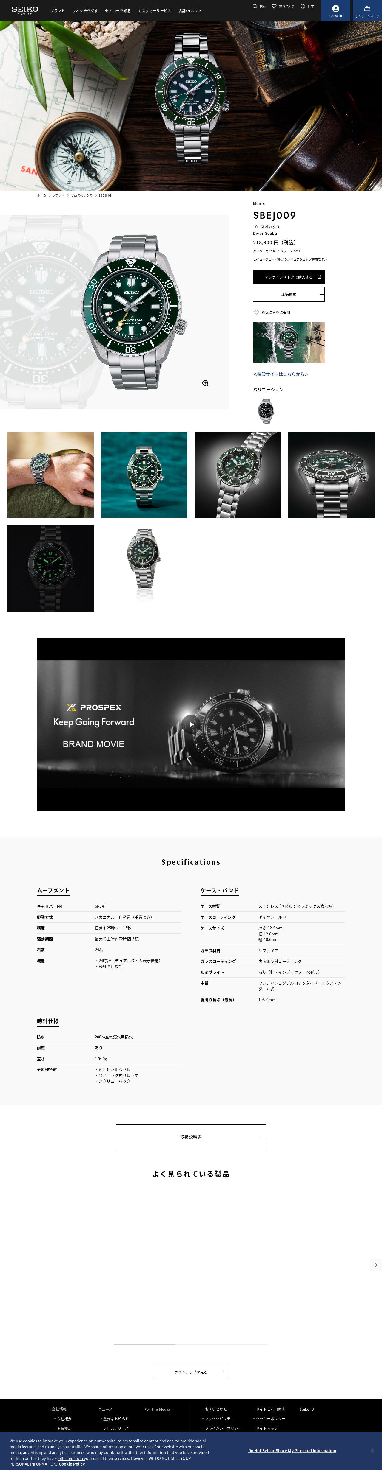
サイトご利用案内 (271, 1409)
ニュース (105, 1409)
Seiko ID (307, 1409)
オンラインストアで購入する (293, 276)
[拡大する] (205, 383)
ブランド (59, 195)
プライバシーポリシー (223, 1428)
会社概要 (64, 1418)
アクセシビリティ (219, 1418)
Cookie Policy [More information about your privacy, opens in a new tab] (72, 1464)
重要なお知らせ (116, 1418)
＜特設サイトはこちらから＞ (281, 374)
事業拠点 (64, 1428)
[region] (191, 1451)
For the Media (157, 1409)
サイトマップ (267, 1428)
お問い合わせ (216, 1409)
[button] (258, 6)
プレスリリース (116, 1428)
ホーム (41, 195)
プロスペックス (81, 195)
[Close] (372, 1450)
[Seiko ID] (335, 10)
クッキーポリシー (271, 1418)
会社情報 (59, 1409)
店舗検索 (288, 294)
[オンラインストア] (367, 10)
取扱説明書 (191, 1137)
